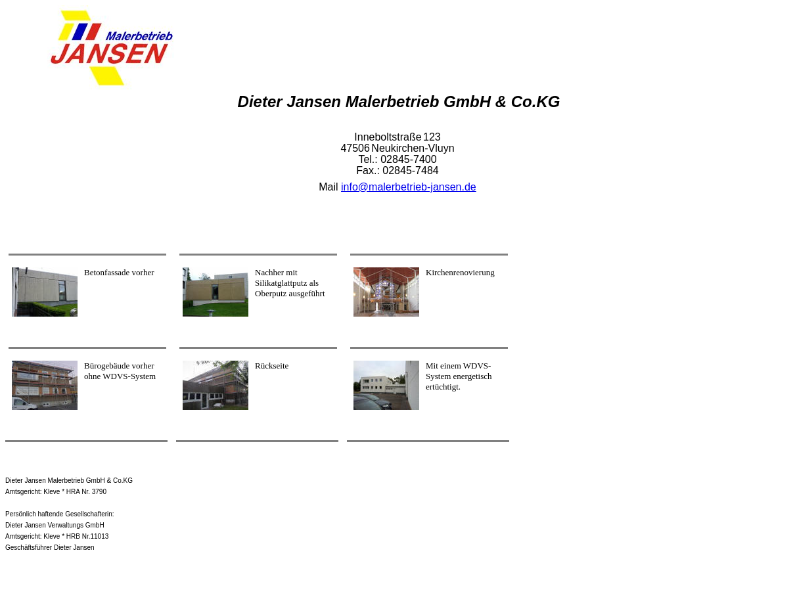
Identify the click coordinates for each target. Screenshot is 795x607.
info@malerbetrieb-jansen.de (408, 186)
